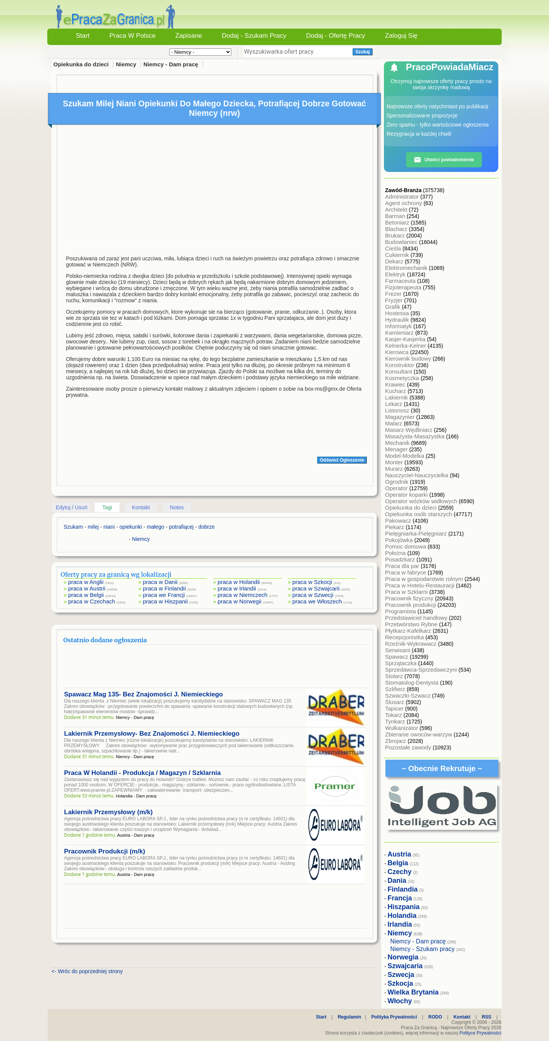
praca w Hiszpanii (165, 601)
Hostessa (398, 313)
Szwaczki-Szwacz (408, 695)
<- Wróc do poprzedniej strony (87, 971)
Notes (177, 507)
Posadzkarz (401, 559)
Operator (397, 488)
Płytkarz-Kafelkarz (409, 630)
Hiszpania (404, 907)
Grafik (393, 306)
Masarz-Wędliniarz (409, 430)
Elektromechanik (407, 268)
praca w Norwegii (240, 601)
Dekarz (395, 261)
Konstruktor (400, 365)
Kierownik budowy (409, 358)
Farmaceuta (401, 280)
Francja (400, 898)
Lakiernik (397, 397)
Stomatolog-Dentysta (412, 682)
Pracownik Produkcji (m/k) (104, 851)
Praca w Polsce (132, 35)
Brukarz (395, 235)
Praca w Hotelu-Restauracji (420, 585)
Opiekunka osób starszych (419, 514)
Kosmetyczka (403, 378)
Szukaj (362, 52)
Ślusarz (395, 702)
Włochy (400, 1001)
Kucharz (396, 391)
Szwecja (401, 974)
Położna (396, 553)
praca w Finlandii (164, 588)
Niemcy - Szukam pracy (422, 949)
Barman (396, 216)
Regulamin (349, 1017)
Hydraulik (398, 319)
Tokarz (394, 715)
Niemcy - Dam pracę (170, 64)
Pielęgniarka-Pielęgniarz (416, 533)
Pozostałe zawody (409, 747)
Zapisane (188, 35)
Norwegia (403, 957)
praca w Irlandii (237, 588)
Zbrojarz (396, 741)
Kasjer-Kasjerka (406, 339)
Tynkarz (396, 721)
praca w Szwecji (313, 595)
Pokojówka (399, 540)
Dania (397, 880)
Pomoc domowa (406, 546)
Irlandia (400, 924)
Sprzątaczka (401, 663)
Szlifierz (396, 689)
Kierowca (397, 352)
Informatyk (399, 326)
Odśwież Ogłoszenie (342, 460)
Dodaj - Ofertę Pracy (335, 35)
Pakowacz (399, 520)
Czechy (400, 872)
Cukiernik (398, 255)
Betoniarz (398, 222)
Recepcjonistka (405, 637)
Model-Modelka (405, 455)
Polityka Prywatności (394, 1017)
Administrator (403, 196)
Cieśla (394, 248)
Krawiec (396, 384)
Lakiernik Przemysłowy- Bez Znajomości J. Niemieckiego (151, 733)
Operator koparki (407, 494)
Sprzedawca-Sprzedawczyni (422, 669)
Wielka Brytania (413, 992)
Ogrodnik (397, 481)
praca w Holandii (239, 582)
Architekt (397, 209)
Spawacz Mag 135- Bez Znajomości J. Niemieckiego (143, 694)
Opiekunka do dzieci (411, 507)
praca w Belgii (86, 595)
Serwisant (398, 650)
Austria (399, 854)
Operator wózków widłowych (422, 501)
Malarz (394, 423)
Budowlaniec (402, 242)
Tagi (107, 507)
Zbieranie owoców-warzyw (419, 734)
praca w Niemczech (243, 595)
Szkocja (400, 983)
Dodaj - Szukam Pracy (254, 35)
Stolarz (395, 676)
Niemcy (126, 64)
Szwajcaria (405, 966)
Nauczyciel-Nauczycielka (417, 475)
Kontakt (141, 507)
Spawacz (397, 656)
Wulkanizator (402, 728)
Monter (395, 462)
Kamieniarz (400, 332)
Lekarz (394, 404)
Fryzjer (394, 300)
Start (83, 35)
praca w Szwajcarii (316, 588)
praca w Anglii (86, 582)
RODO (435, 1017)
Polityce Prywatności (480, 1033)
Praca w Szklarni (407, 592)
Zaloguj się (401, 35)
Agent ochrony (404, 203)
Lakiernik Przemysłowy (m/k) (108, 812)
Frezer (394, 293)
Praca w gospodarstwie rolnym (424, 579)
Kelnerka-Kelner (406, 345)
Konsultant (399, 371)
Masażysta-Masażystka (415, 436)
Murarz (395, 468)
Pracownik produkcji (411, 605)
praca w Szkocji (312, 582)
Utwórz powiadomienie (444, 160)
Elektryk (396, 274)
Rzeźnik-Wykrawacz (411, 643)
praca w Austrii (87, 588)
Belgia (398, 863)
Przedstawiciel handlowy (417, 617)
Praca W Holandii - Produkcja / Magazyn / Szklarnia (142, 772)
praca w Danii (160, 582)
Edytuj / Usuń (71, 507)
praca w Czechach (91, 601)
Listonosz (398, 410)
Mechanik (398, 442)
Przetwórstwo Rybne (412, 624)
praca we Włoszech (317, 601)
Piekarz (395, 527)
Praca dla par (403, 566)
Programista (401, 611)
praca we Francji (164, 595)
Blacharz (397, 229)
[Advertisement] (215, 188)
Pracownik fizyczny (410, 598)
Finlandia (403, 889)
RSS (486, 1017)
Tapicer (395, 708)
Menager (397, 449)
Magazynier (400, 417)
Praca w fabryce (406, 572)
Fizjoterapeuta (404, 287)
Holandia (402, 915)
